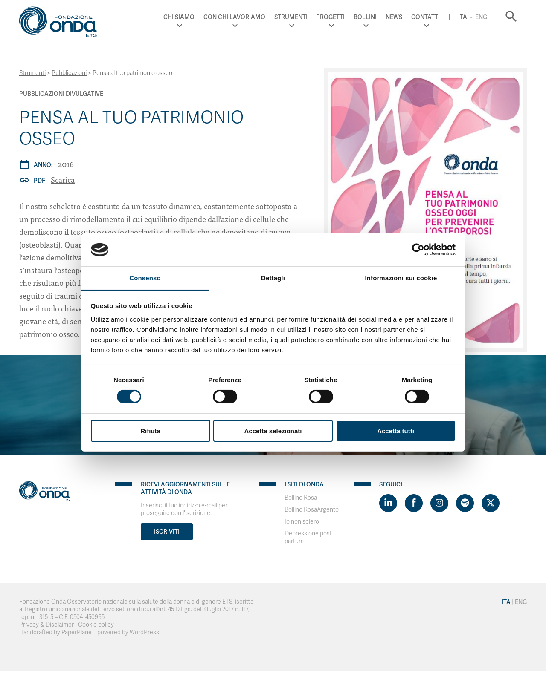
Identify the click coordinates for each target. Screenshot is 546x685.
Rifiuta (150, 431)
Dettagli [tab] (273, 278)
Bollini (365, 17)
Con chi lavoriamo (234, 17)
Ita (462, 17)
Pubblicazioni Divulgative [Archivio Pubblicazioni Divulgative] (61, 94)
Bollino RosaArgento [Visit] (312, 509)
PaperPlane (76, 632)
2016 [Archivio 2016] (66, 164)
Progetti (330, 17)
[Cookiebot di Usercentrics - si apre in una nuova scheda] (418, 249)
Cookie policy (96, 624)
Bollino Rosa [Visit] (301, 497)
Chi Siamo (179, 17)
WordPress (144, 632)
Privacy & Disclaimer (46, 624)
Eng (481, 17)
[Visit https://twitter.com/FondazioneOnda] (490, 503)
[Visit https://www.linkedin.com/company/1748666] (388, 503)
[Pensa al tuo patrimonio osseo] (425, 210)
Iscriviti (167, 531)
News (394, 17)
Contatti (425, 17)
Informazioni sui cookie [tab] (401, 278)
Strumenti (291, 17)
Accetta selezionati (273, 431)
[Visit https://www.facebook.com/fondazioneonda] (413, 503)
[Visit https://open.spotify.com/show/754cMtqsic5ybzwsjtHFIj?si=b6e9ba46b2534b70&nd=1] (464, 503)
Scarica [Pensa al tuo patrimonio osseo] (63, 179)
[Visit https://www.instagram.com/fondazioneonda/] (439, 503)
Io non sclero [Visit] (302, 521)
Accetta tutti (395, 431)
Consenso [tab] (144, 278)
